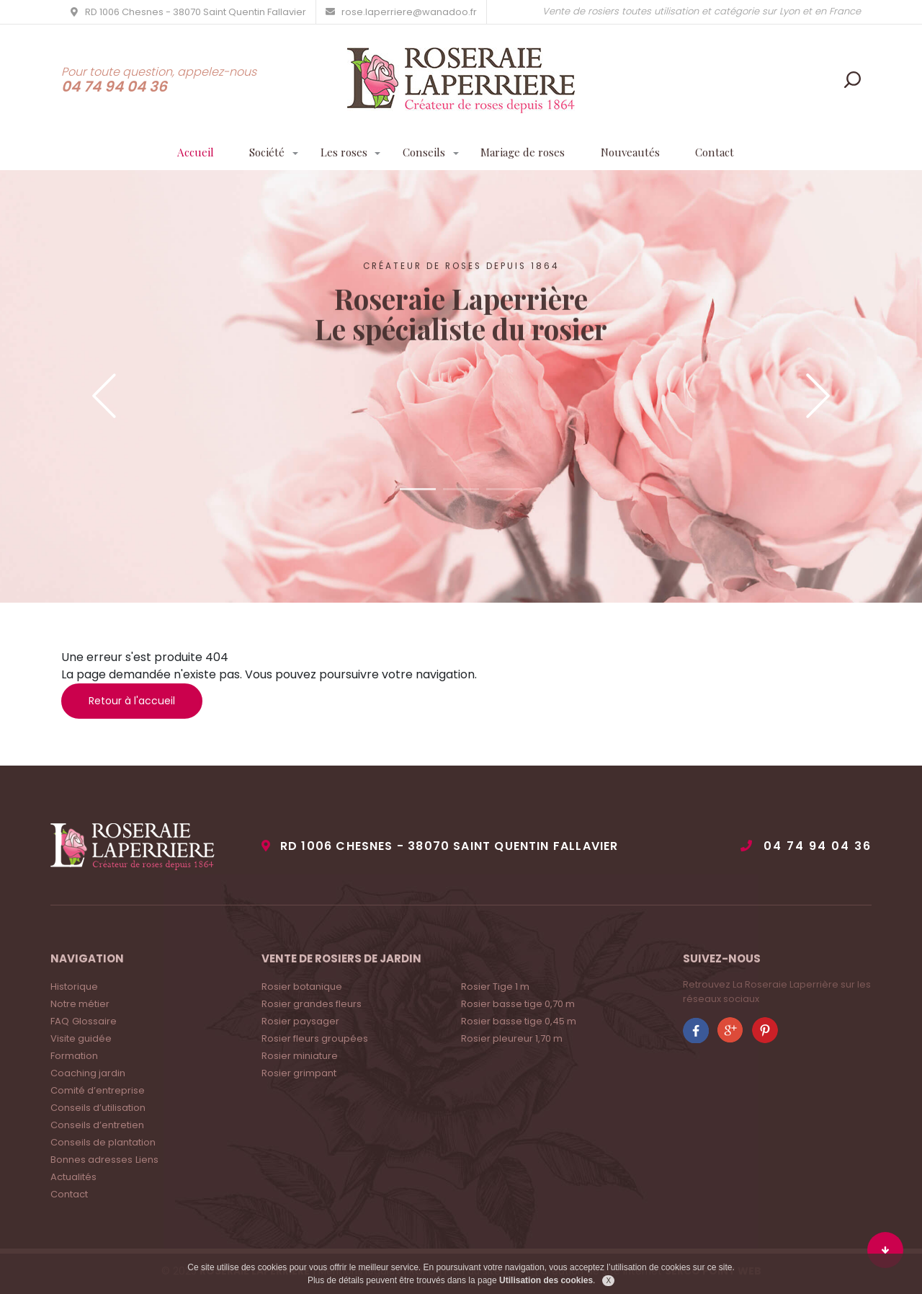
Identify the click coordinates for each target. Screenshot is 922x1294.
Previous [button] (104, 395)
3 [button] (504, 489)
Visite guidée (81, 1038)
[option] (461, 386)
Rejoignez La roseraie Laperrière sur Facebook (696, 1030)
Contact (726, 153)
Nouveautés (638, 153)
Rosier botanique (301, 986)
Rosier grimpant (298, 1073)
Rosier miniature (299, 1056)
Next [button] (818, 395)
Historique (74, 986)
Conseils (422, 153)
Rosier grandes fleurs (311, 1004)
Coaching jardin (87, 1073)
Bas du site (885, 1250)
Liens (146, 1159)
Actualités (73, 1177)
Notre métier (79, 1004)
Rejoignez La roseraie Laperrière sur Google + (730, 1030)
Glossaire (94, 1021)
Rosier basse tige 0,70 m (518, 1004)
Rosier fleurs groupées (314, 1038)
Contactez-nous (461, 453)
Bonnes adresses (91, 1159)
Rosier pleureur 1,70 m (512, 1038)
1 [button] (418, 489)
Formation (74, 1056)
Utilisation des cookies (546, 1280)
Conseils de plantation (103, 1142)
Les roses (339, 153)
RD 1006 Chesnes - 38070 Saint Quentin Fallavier (454, 846)
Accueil (185, 153)
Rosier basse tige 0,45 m (518, 1021)
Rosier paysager (300, 1021)
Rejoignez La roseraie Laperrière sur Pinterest (765, 1030)
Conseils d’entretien (97, 1125)
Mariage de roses (526, 153)
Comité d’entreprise (97, 1090)
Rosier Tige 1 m (495, 986)
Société (259, 153)
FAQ (59, 1021)
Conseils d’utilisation (98, 1107)
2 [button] (461, 489)
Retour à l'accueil (132, 700)
